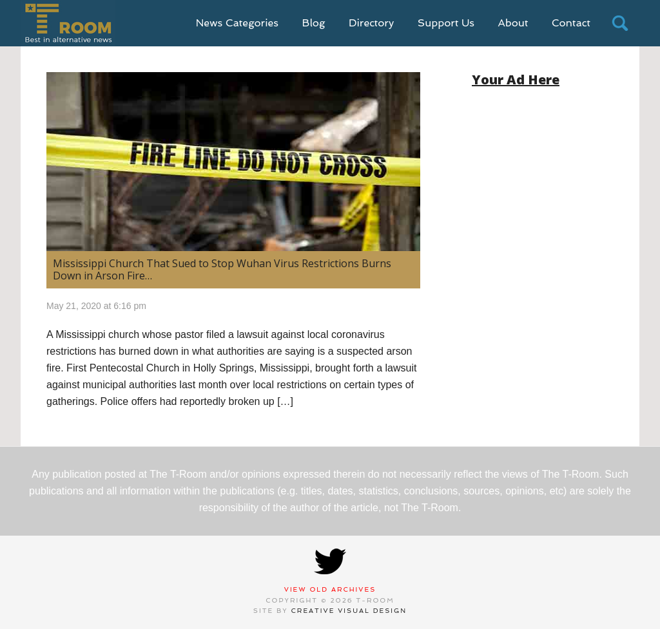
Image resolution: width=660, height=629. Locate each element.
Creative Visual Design (349, 610)
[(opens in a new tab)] (233, 161)
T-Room (68, 23)
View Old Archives (330, 589)
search (620, 23)
